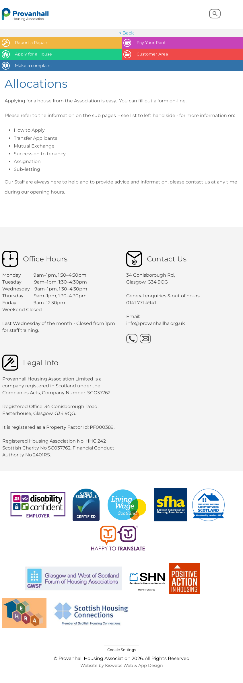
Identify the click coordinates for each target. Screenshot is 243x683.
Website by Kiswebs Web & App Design (121, 665)
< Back (126, 33)
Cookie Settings (121, 650)
